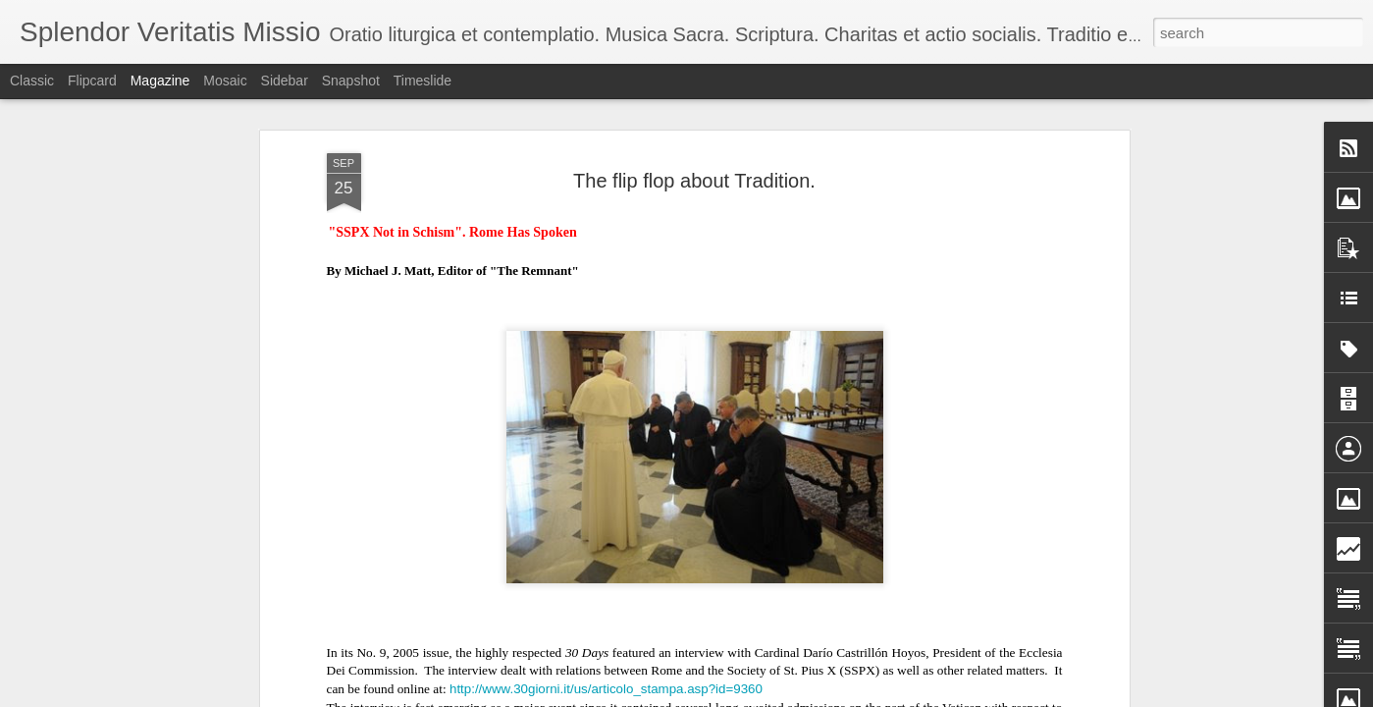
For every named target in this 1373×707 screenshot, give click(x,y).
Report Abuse (879, 696)
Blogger (822, 696)
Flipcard (92, 80)
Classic (32, 80)
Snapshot (351, 80)
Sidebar (284, 80)
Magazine (160, 80)
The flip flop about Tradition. (694, 143)
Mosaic (224, 80)
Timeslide (422, 80)
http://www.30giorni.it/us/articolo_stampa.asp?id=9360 (606, 651)
